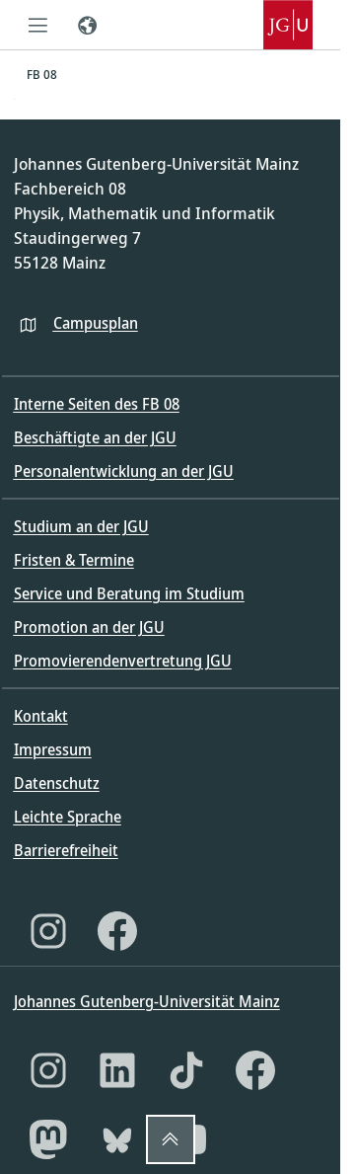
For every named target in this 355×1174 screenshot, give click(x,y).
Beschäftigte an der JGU (95, 437)
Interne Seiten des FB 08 (96, 404)
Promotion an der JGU (89, 627)
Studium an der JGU (81, 526)
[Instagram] (48, 931)
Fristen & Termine (74, 560)
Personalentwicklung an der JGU (124, 471)
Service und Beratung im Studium (129, 593)
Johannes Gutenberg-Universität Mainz (147, 1001)
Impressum (53, 749)
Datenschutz (57, 783)
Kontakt (41, 716)
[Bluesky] (117, 1139)
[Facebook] (117, 931)
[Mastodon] (48, 1139)
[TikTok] (186, 1070)
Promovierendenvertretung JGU (123, 660)
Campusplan (95, 323)
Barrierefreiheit (66, 850)
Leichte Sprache (67, 816)
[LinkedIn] (117, 1070)
